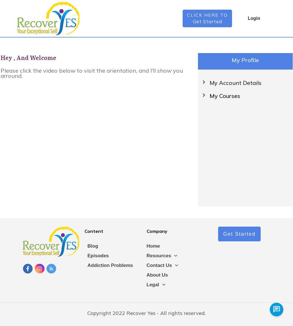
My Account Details (236, 82)
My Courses (225, 95)
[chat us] (276, 309)
